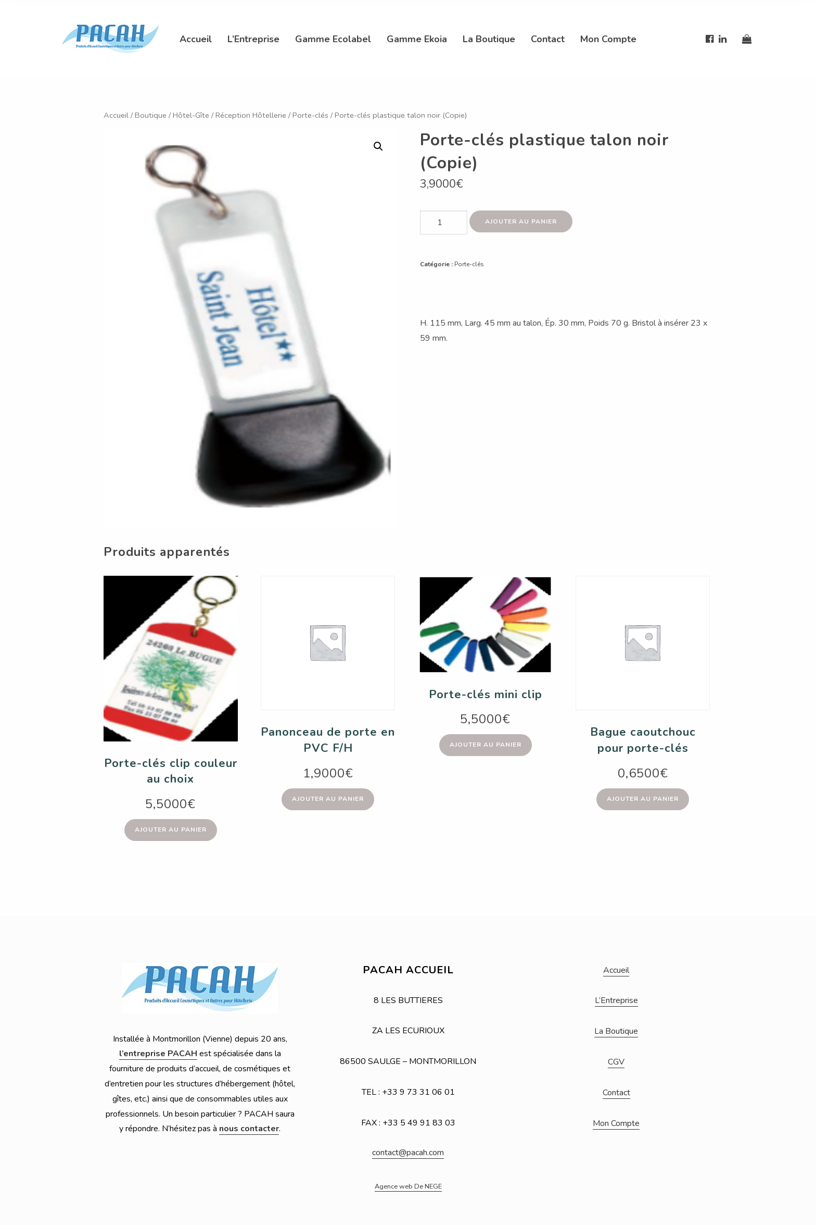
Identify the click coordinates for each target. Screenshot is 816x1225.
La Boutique (489, 39)
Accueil (196, 39)
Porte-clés (310, 115)
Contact (548, 39)
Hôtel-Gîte (191, 115)
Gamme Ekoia (417, 39)
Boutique (151, 115)
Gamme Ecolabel (333, 39)
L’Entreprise (253, 39)
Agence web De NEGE (408, 1186)
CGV (616, 1062)
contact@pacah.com (408, 1152)
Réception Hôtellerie (250, 115)
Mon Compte (608, 39)
